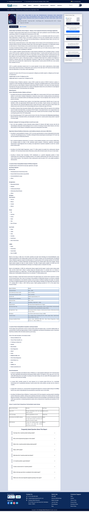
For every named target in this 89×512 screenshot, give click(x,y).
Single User (69, 18)
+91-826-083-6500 (34, 496)
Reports (36, 5)
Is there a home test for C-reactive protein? (22, 466)
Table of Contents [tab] (23, 26)
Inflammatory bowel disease (53, 115)
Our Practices (44, 5)
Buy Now (72, 23)
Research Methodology (56, 498)
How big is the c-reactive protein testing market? (24, 433)
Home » (9, 9)
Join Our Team (55, 502)
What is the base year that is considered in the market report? (26, 472)
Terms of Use (73, 500)
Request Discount (73, 47)
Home (24, 5)
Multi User (69, 19)
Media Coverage (55, 500)
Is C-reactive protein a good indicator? (21, 461)
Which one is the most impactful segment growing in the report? (27, 477)
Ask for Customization (73, 55)
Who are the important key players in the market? (24, 438)
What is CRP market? (18, 449)
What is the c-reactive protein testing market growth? (25, 444)
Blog (53, 506)
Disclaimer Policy (74, 504)
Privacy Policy (74, 502)
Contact (59, 5)
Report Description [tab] (13, 26)
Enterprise (69, 21)
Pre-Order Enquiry (73, 38)
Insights (52, 5)
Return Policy (73, 506)
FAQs (72, 496)
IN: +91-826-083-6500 (76, 1)
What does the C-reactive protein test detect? (23, 455)
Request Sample (73, 31)
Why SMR (54, 496)
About (30, 5)
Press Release (55, 504)
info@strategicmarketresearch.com (36, 498)
